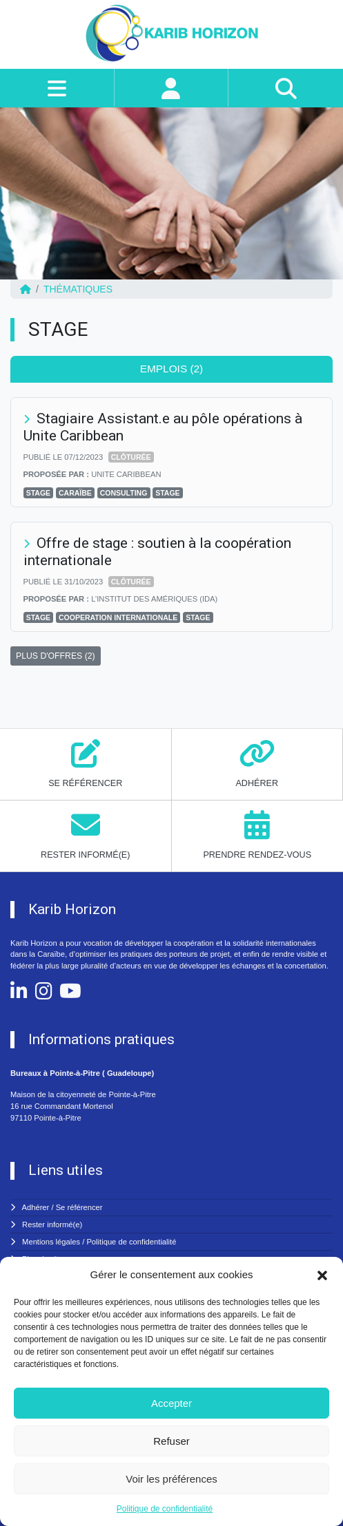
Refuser (171, 1441)
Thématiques (77, 289)
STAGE (167, 493)
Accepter (171, 1403)
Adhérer (36, 1207)
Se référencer (79, 1207)
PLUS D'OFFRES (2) (55, 656)
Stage (38, 493)
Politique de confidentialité (165, 1509)
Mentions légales (51, 1242)
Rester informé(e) (52, 1224)
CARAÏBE (75, 493)
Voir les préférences (171, 1479)
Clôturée (131, 457)
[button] (322, 1275)
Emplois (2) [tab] (172, 368)
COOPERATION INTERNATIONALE (118, 617)
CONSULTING (124, 493)
